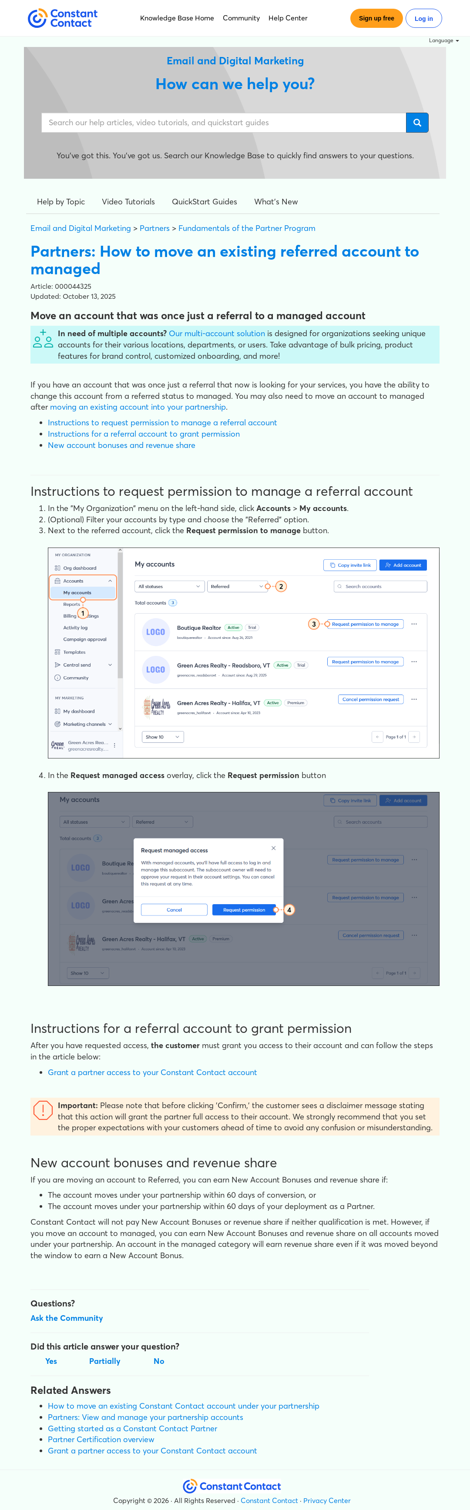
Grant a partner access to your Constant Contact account (152, 1072)
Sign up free (376, 18)
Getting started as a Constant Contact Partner (132, 1428)
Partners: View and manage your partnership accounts (145, 1417)
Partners (155, 228)
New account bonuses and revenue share (121, 445)
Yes (51, 1361)
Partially (105, 1361)
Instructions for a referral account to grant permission (144, 434)
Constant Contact (269, 1500)
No (159, 1361)
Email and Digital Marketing (80, 228)
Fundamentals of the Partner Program (247, 228)
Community (241, 17)
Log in (424, 18)
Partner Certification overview (101, 1439)
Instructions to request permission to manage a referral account (162, 423)
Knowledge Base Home (177, 17)
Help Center (288, 17)
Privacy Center (327, 1500)
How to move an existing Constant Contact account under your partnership (183, 1406)
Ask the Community (66, 1318)
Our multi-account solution (217, 333)
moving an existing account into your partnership (138, 407)
